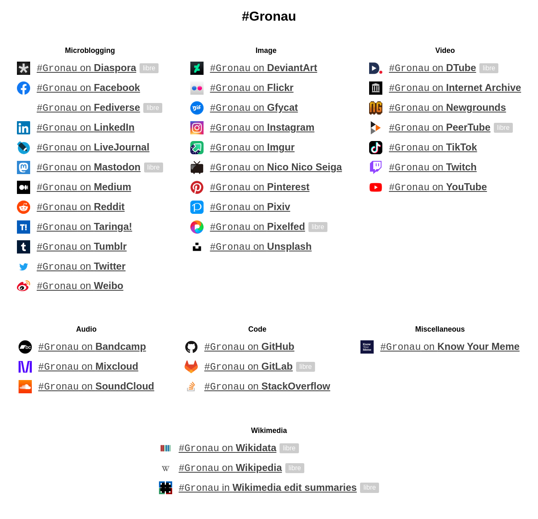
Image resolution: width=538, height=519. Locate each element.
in (268, 489)
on (86, 68)
